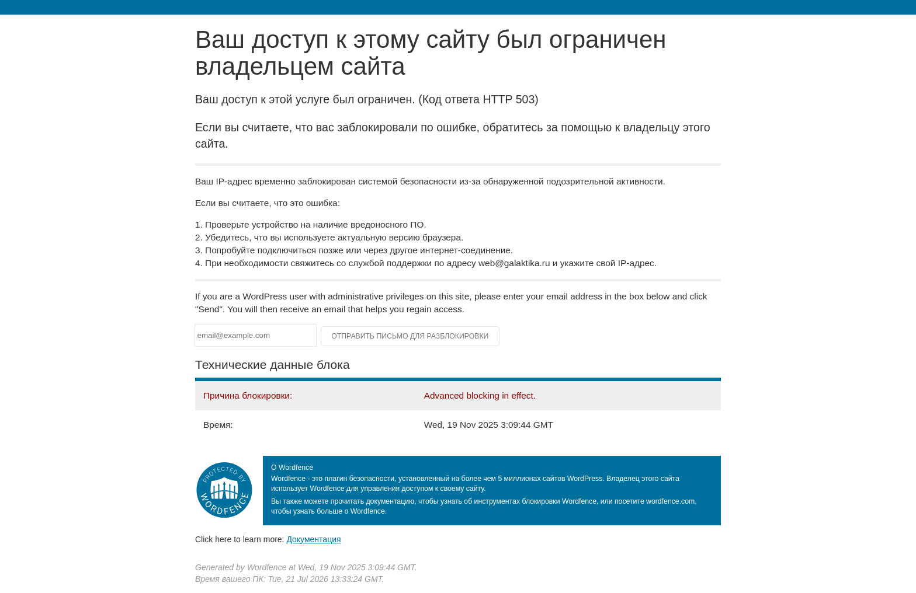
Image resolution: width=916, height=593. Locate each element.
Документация (313, 539)
